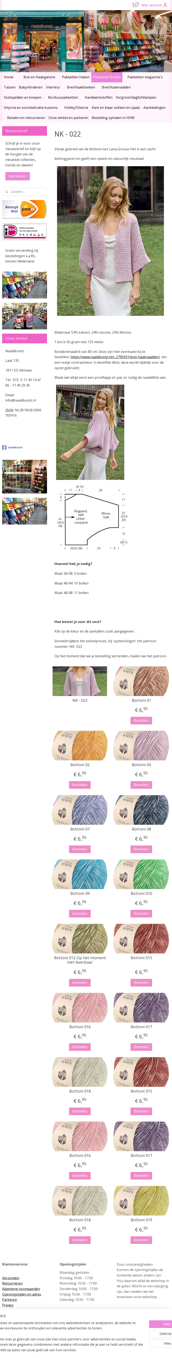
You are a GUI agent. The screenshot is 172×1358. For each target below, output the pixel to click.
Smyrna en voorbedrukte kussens (31, 107)
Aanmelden (17, 176)
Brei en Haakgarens (39, 77)
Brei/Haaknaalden (116, 87)
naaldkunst (12, 447)
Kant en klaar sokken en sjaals (116, 107)
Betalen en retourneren (26, 117)
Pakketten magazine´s (145, 77)
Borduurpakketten (63, 97)
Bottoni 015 (141, 958)
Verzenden (10, 1278)
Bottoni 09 (80, 893)
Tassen (9, 87)
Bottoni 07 (80, 829)
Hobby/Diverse (76, 107)
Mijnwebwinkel (130, 1350)
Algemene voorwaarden (21, 1288)
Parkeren (9, 1299)
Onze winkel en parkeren (68, 117)
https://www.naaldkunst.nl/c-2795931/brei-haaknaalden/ (115, 357)
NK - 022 (79, 700)
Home (8, 77)
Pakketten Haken (76, 77)
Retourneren (12, 1283)
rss (77, 1350)
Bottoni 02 (80, 765)
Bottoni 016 (80, 1027)
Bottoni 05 (141, 765)
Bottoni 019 (141, 1220)
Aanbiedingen (154, 107)
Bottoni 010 (141, 893)
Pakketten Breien (107, 77)
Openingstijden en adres (21, 1294)
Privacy (7, 1305)
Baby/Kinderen (31, 87)
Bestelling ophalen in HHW (113, 117)
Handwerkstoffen (98, 97)
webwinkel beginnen (93, 1350)
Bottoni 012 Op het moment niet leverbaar (80, 960)
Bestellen (141, 720)
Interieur (53, 87)
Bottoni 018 (80, 1091)
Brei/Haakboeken (81, 87)
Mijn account (154, 5)
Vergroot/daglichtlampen (136, 97)
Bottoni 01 (141, 700)
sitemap (68, 1350)
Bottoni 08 (141, 829)
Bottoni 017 (141, 1027)
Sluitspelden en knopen (22, 97)
